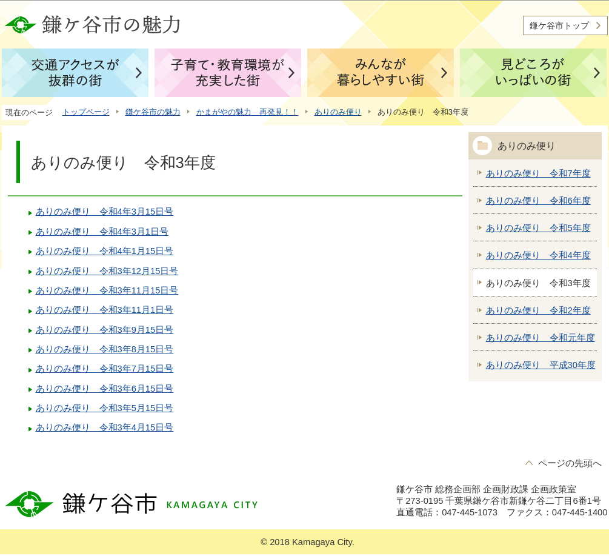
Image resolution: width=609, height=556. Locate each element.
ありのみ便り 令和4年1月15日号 (105, 251)
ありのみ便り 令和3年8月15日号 (105, 349)
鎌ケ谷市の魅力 (153, 111)
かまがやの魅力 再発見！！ (247, 111)
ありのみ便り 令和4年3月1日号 (102, 231)
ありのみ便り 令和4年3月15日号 (105, 211)
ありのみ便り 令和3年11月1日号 (105, 310)
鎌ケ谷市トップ (559, 25)
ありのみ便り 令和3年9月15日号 (105, 330)
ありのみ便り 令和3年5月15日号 (105, 408)
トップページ (86, 111)
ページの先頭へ (570, 463)
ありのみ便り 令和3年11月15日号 (107, 290)
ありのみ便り (338, 111)
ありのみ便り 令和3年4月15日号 (105, 427)
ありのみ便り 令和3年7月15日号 (105, 368)
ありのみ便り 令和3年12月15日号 (107, 271)
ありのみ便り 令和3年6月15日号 (105, 389)
